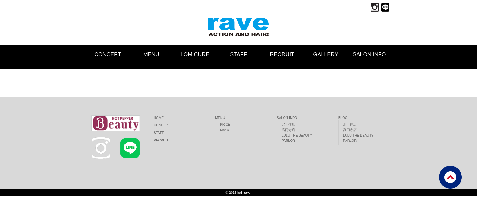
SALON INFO (369, 54)
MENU (151, 54)
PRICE (225, 124)
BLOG (343, 118)
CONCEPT (107, 54)
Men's (224, 130)
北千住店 (288, 124)
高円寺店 (288, 130)
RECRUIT (282, 54)
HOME (159, 118)
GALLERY (325, 54)
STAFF (238, 54)
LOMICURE (194, 54)
